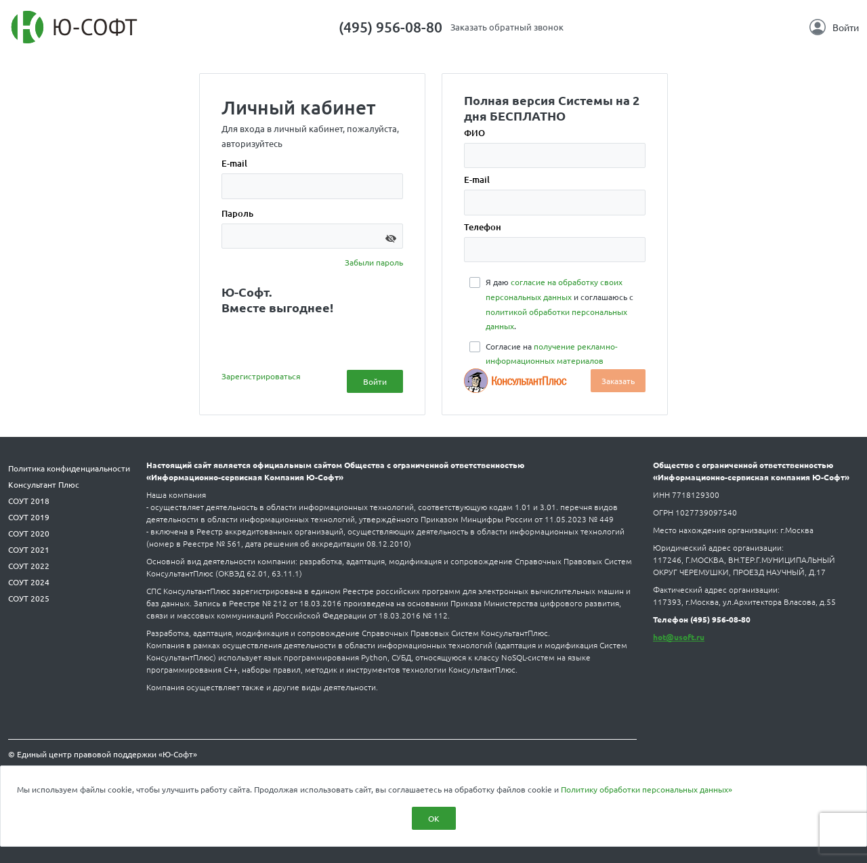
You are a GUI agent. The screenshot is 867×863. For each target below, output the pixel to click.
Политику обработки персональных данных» (646, 789)
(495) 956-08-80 (390, 27)
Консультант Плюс (43, 484)
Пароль (237, 213)
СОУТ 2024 (28, 581)
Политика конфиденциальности (69, 468)
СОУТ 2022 (28, 565)
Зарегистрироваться (261, 376)
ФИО (474, 133)
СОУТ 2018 (28, 500)
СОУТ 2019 (28, 516)
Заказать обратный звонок (507, 27)
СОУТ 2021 (28, 549)
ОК (434, 818)
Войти (834, 27)
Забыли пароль (374, 262)
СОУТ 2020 (28, 533)
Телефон (482, 227)
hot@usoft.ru (678, 636)
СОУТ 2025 (28, 598)
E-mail (234, 163)
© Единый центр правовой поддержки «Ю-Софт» (102, 754)
